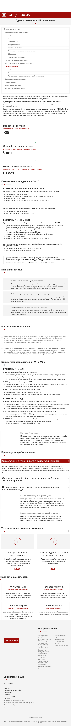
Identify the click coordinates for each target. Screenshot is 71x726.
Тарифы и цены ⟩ (43, 647)
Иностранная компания (16, 57)
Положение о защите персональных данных (19, 703)
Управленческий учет (13, 85)
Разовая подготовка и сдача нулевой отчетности (26, 76)
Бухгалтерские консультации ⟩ (43, 644)
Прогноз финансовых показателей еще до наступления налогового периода (30, 488)
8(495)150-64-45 (19, 15)
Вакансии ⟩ (42, 657)
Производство (13, 41)
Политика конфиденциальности (14, 700)
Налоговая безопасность (30, 433)
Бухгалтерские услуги (12, 29)
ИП (9, 38)
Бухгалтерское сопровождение (16, 32)
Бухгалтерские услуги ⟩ (43, 636)
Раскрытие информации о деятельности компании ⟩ (43, 662)
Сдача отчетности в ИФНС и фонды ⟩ (44, 640)
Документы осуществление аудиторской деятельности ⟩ (43, 652)
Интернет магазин (14, 44)
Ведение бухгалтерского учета (16, 60)
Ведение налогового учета (15, 88)
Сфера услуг (12, 54)
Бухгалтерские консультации (15, 79)
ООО (9, 35)
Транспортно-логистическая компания (22, 51)
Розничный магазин (15, 48)
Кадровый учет (10, 82)
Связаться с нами (11, 640)
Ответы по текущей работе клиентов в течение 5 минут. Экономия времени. (31, 479)
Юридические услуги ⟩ (59, 642)
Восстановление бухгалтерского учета (19, 63)
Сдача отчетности (11, 66)
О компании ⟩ (59, 639)
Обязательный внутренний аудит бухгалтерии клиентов (30, 461)
